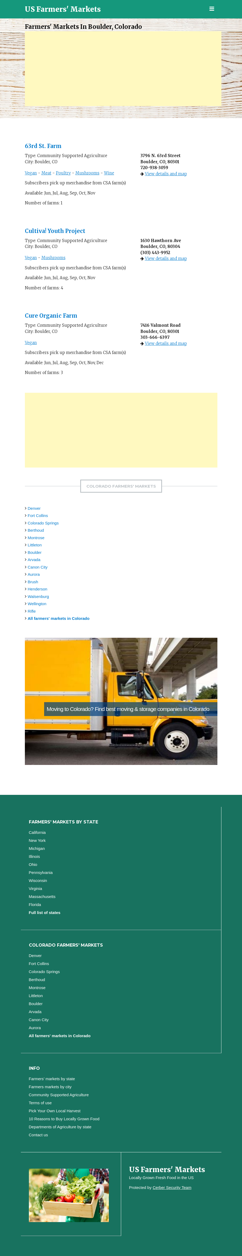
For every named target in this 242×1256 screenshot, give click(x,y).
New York (37, 840)
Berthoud (36, 530)
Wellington (37, 603)
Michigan (37, 848)
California (37, 832)
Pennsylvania (41, 872)
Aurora (34, 574)
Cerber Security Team (172, 1187)
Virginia (35, 888)
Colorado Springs (43, 523)
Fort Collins (38, 515)
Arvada (34, 559)
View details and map (166, 173)
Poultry (63, 173)
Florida (35, 904)
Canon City (38, 567)
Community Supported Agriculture (59, 1094)
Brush (33, 582)
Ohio (33, 864)
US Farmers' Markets (63, 9)
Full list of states (44, 912)
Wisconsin (38, 880)
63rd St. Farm (44, 146)
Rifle (32, 611)
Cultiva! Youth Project (55, 231)
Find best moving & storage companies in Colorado (152, 709)
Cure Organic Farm (52, 315)
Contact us (38, 1135)
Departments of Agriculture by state (60, 1127)
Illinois (34, 856)
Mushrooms (87, 173)
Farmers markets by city (50, 1086)
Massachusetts (42, 896)
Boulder (35, 552)
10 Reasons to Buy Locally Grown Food (64, 1119)
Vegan (31, 173)
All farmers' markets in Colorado (59, 618)
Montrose (36, 537)
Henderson (37, 589)
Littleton (35, 545)
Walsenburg (38, 596)
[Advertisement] (123, 68)
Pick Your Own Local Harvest (54, 1111)
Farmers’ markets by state (52, 1078)
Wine (109, 173)
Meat (46, 173)
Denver (34, 508)
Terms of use (40, 1103)
